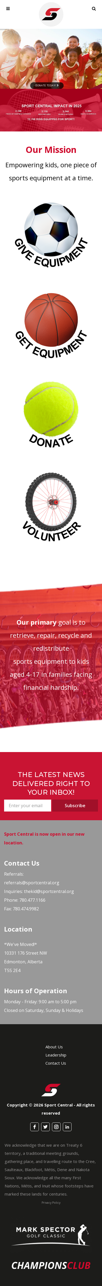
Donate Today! (46, 85)
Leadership (55, 1055)
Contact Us (55, 1063)
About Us (54, 1046)
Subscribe (75, 806)
